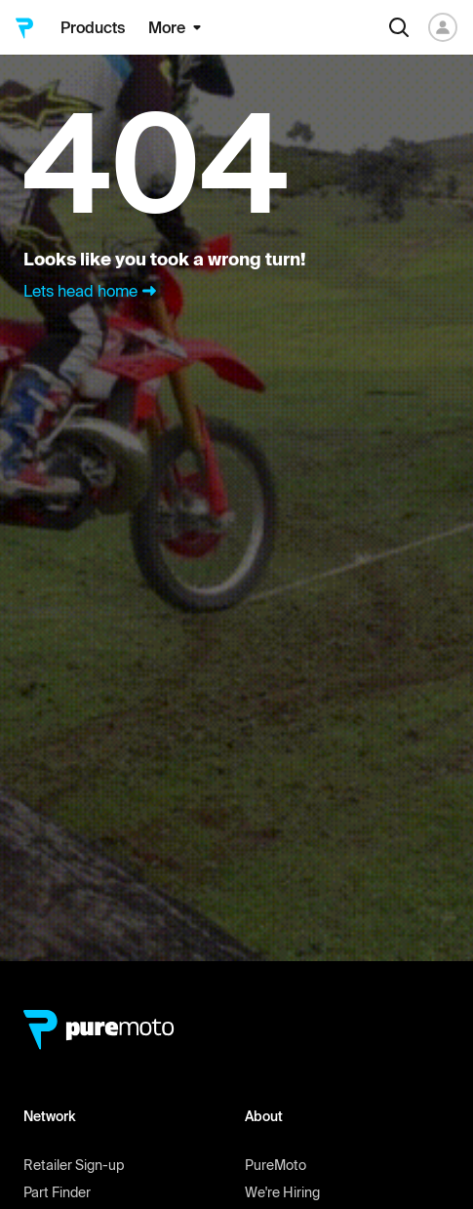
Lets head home (92, 290)
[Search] (398, 27)
